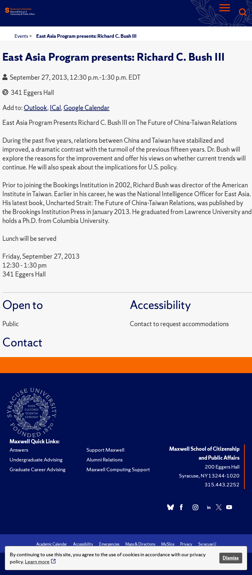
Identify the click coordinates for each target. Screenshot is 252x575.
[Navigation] (224, 12)
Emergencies (109, 544)
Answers (18, 449)
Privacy (186, 544)
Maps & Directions (140, 544)
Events (22, 36)
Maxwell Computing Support (118, 469)
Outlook (35, 107)
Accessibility (83, 544)
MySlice (167, 544)
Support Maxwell (105, 449)
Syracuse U (207, 544)
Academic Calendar (51, 544)
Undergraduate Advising (36, 459)
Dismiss (231, 558)
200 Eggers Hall (222, 466)
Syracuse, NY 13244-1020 (209, 475)
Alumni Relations (104, 459)
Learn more (37, 561)
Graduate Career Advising (37, 469)
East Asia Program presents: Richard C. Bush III (86, 36)
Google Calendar (87, 107)
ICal (55, 107)
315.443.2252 (222, 484)
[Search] (242, 12)
